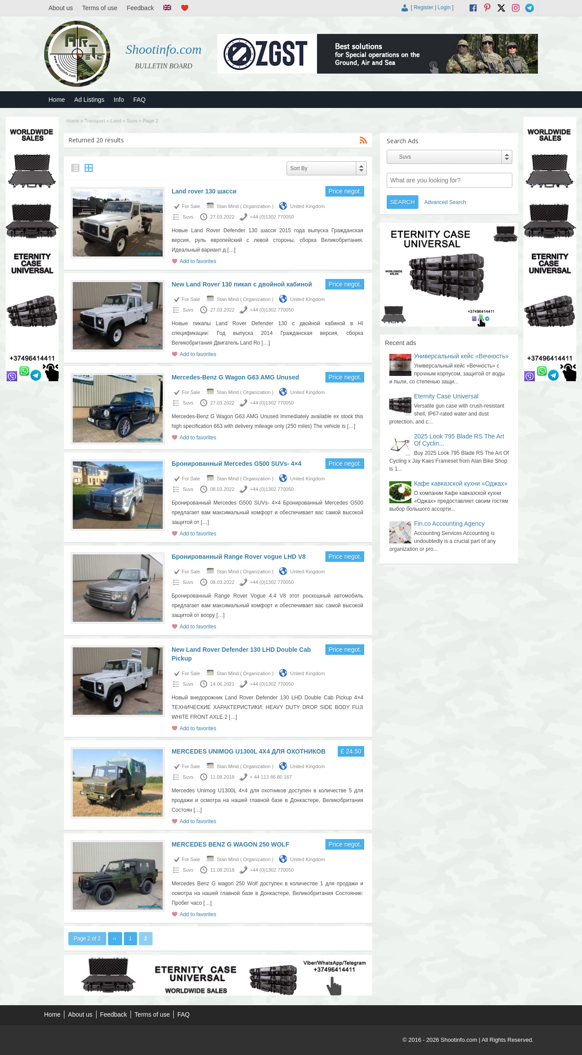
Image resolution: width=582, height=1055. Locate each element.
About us (60, 7)
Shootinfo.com (164, 49)
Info (119, 99)
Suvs (132, 120)
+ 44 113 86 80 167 (271, 777)
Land (116, 120)
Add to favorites (197, 261)
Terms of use (99, 7)
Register (423, 7)
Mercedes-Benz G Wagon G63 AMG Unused (235, 377)
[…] (231, 250)
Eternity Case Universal (446, 396)
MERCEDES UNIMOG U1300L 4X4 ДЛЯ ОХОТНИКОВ (248, 751)
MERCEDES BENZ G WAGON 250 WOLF (230, 844)
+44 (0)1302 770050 (272, 216)
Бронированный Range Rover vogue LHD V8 (239, 556)
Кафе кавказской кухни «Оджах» (460, 483)
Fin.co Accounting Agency (449, 523)
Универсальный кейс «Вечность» (461, 356)
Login (444, 7)
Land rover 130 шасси (204, 191)
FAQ (139, 99)
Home (56, 99)
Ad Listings (89, 99)
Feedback (140, 7)
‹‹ (115, 939)
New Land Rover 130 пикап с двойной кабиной (242, 284)
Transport (95, 120)
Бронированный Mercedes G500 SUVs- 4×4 (236, 463)
